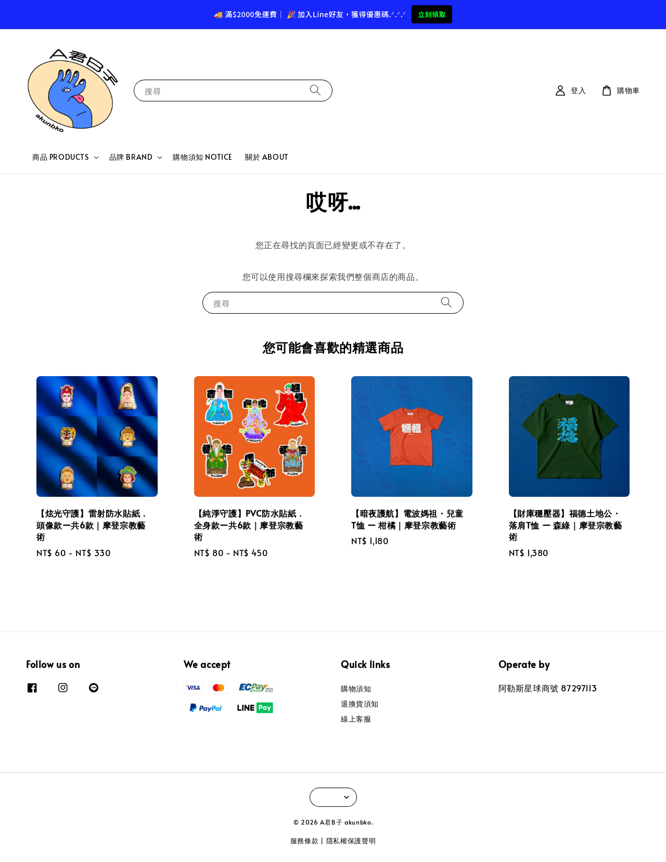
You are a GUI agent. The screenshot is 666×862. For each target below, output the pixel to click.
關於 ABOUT (267, 157)
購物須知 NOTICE (203, 157)
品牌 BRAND (131, 157)
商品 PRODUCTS (60, 157)
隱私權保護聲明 (351, 840)
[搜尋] (315, 90)
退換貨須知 (360, 704)
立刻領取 (432, 14)
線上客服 (356, 719)
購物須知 (356, 688)
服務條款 (304, 840)
